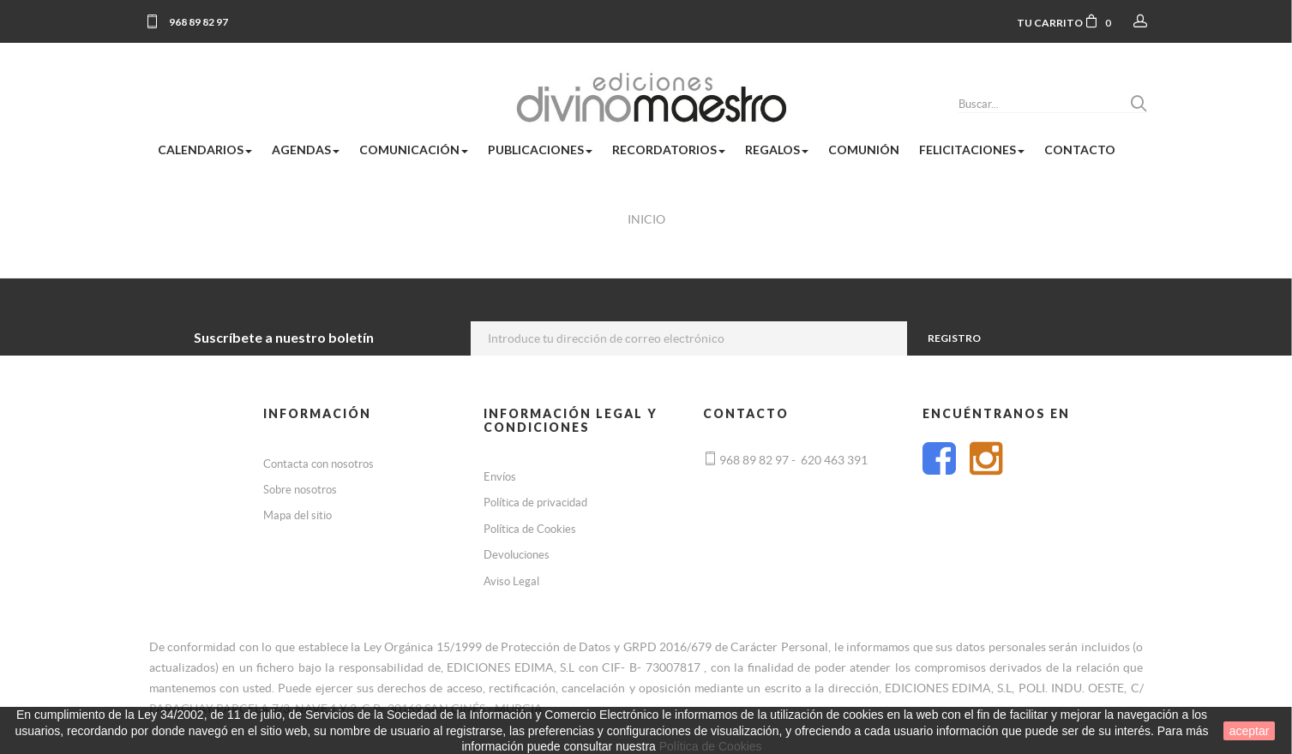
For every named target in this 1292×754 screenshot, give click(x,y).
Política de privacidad (535, 502)
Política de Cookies (530, 529)
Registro (953, 338)
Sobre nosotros (300, 489)
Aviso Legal (511, 581)
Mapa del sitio (297, 515)
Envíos (500, 476)
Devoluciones (517, 554)
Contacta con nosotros (318, 464)
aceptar (1249, 731)
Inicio (646, 219)
